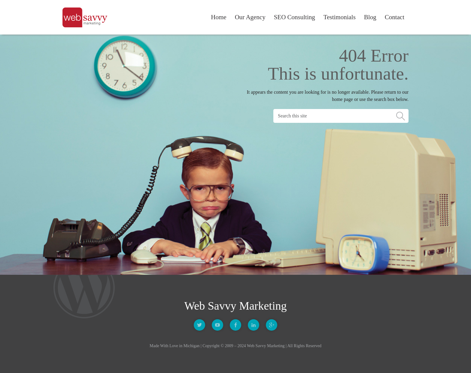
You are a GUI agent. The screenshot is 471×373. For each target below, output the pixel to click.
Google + (271, 325)
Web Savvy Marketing (86, 17)
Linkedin (253, 325)
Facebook (235, 325)
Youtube (217, 325)
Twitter (199, 325)
